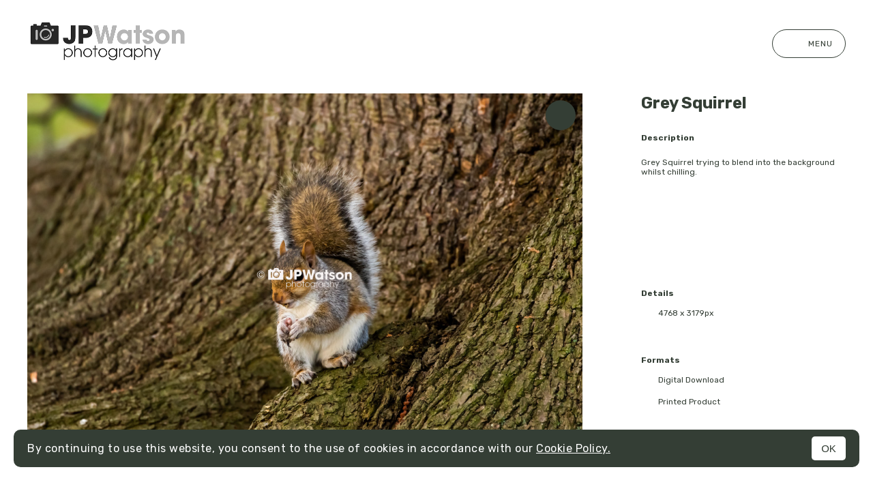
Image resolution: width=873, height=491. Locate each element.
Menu (809, 43)
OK (828, 448)
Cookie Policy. (573, 448)
